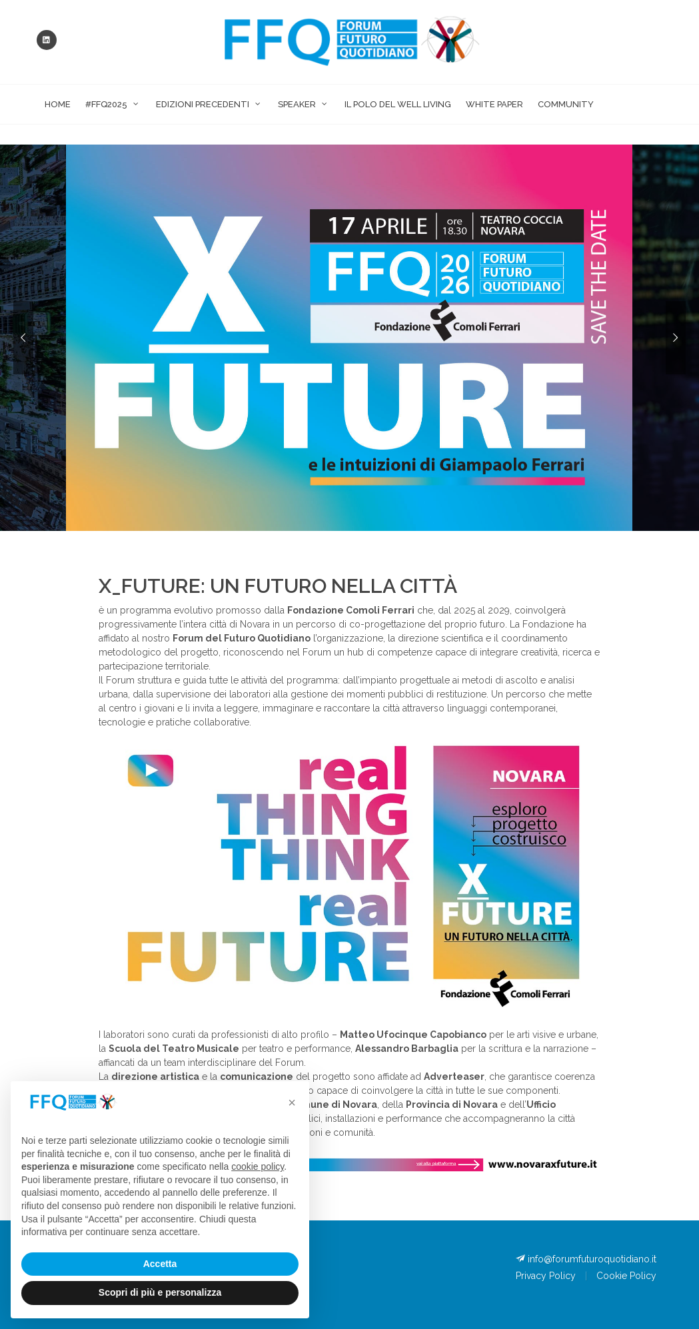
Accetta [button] (160, 1263)
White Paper (494, 104)
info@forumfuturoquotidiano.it (586, 1258)
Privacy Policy (546, 1275)
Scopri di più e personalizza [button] (160, 1292)
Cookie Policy (626, 1275)
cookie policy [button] (257, 1166)
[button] (292, 1102)
